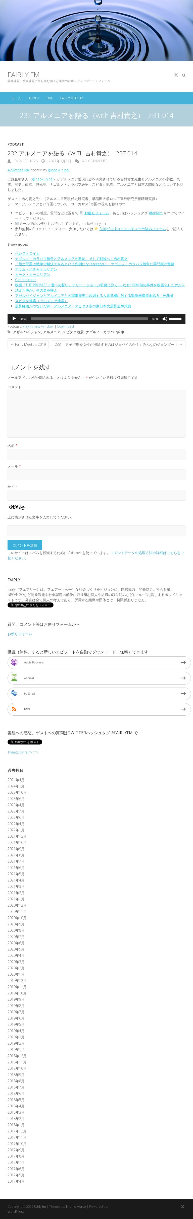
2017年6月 (16, 1168)
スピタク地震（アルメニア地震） (41, 300)
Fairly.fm (24, 74)
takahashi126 (25, 161)
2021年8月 (16, 855)
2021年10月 (17, 842)
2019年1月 (16, 1049)
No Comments (95, 161)
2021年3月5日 (59, 161)
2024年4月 (16, 779)
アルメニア (52, 331)
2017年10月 (17, 1143)
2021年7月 (16, 861)
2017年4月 (16, 1181)
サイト (13, 486)
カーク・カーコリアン (32, 274)
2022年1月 (16, 830)
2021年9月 (16, 848)
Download (65, 326)
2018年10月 (17, 1068)
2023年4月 (16, 804)
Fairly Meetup (71, 98)
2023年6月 (16, 798)
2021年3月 (16, 886)
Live (50, 98)
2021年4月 (16, 880)
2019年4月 (16, 1030)
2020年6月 (16, 942)
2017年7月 (16, 1162)
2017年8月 (16, 1156)
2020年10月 (17, 917)
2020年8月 (16, 930)
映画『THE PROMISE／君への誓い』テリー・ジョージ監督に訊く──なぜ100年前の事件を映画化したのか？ (100, 285)
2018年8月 (16, 1080)
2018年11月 (17, 1062)
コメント (15, 386)
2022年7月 (16, 811)
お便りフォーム (96, 213)
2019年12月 (17, 980)
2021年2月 (16, 892)
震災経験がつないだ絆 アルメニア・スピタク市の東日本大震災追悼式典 (73, 306)
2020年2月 (16, 968)
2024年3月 (16, 786)
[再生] (14, 318)
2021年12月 (17, 836)
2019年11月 (17, 986)
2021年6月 (16, 867)
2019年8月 (16, 1005)
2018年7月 (16, 1087)
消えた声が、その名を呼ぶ (36, 290)
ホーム (16, 98)
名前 (12, 445)
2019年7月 (16, 1011)
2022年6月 (16, 817)
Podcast (16, 144)
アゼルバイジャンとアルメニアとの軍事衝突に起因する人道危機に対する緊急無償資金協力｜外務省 (94, 295)
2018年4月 (16, 1106)
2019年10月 (17, 993)
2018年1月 (16, 1124)
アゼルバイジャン (27, 331)
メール (14, 466)
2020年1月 (16, 974)
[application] (96, 319)
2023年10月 (17, 792)
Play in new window (38, 326)
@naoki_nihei (58, 170)
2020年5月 (16, 949)
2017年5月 (16, 1175)
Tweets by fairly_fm (23, 752)
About (34, 98)
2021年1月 (16, 899)
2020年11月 (17, 911)
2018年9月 (16, 1074)
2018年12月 (17, 1055)
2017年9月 (16, 1149)
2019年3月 (16, 1037)
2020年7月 (16, 936)
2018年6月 (16, 1093)
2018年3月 (16, 1112)
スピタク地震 (73, 331)
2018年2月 (16, 1118)
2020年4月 (16, 955)
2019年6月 (16, 1018)
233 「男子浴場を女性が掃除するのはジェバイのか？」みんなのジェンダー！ (118, 344)
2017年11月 (17, 1137)
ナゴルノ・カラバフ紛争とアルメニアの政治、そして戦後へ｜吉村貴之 (71, 258)
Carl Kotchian (25, 279)
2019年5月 (16, 1024)
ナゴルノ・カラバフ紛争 (105, 331)
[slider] (90, 318)
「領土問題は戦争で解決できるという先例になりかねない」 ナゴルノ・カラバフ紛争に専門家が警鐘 (94, 263)
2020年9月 (16, 924)
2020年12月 (17, 905)
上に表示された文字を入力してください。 (41, 517)
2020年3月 (16, 961)
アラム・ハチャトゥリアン (36, 269)
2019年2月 (16, 1043)
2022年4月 (16, 823)
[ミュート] (164, 318)
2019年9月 (16, 999)
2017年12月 (17, 1131)
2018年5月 (16, 1099)
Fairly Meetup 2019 (28, 344)
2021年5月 (16, 873)
